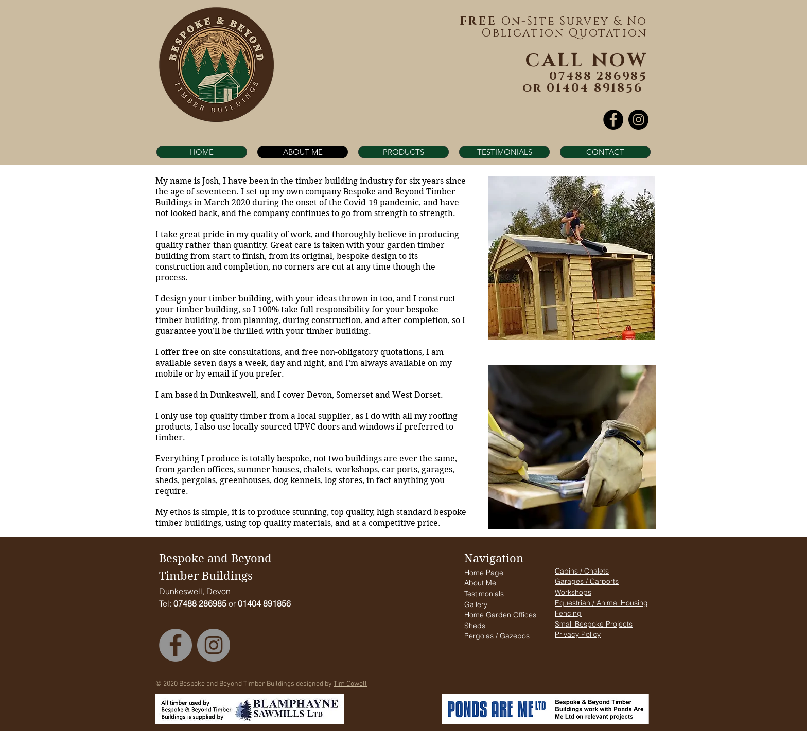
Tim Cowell (350, 684)
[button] (403, 152)
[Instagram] (638, 120)
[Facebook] (613, 120)
